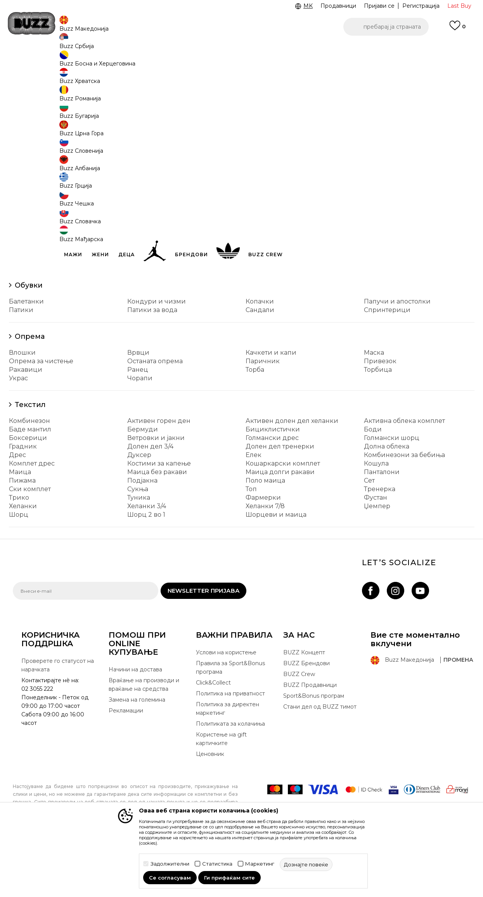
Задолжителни (170, 864)
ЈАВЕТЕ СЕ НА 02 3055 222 (144, 49)
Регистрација (421, 5)
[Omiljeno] (457, 29)
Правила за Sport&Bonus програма (230, 725)
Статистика (217, 864)
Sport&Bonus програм (313, 753)
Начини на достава (135, 726)
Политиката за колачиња (230, 781)
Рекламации (126, 767)
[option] (241, 50)
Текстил (30, 462)
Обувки (29, 342)
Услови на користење (226, 709)
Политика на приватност (230, 750)
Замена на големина (137, 757)
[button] (386, 27)
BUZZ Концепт (304, 709)
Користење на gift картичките (221, 796)
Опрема (30, 394)
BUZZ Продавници (310, 742)
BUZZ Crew (299, 731)
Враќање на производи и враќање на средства (144, 742)
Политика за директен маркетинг (227, 766)
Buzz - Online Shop (35, 62)
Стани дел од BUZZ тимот (320, 764)
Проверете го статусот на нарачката (57, 722)
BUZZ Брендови (306, 720)
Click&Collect (213, 740)
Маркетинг (259, 864)
